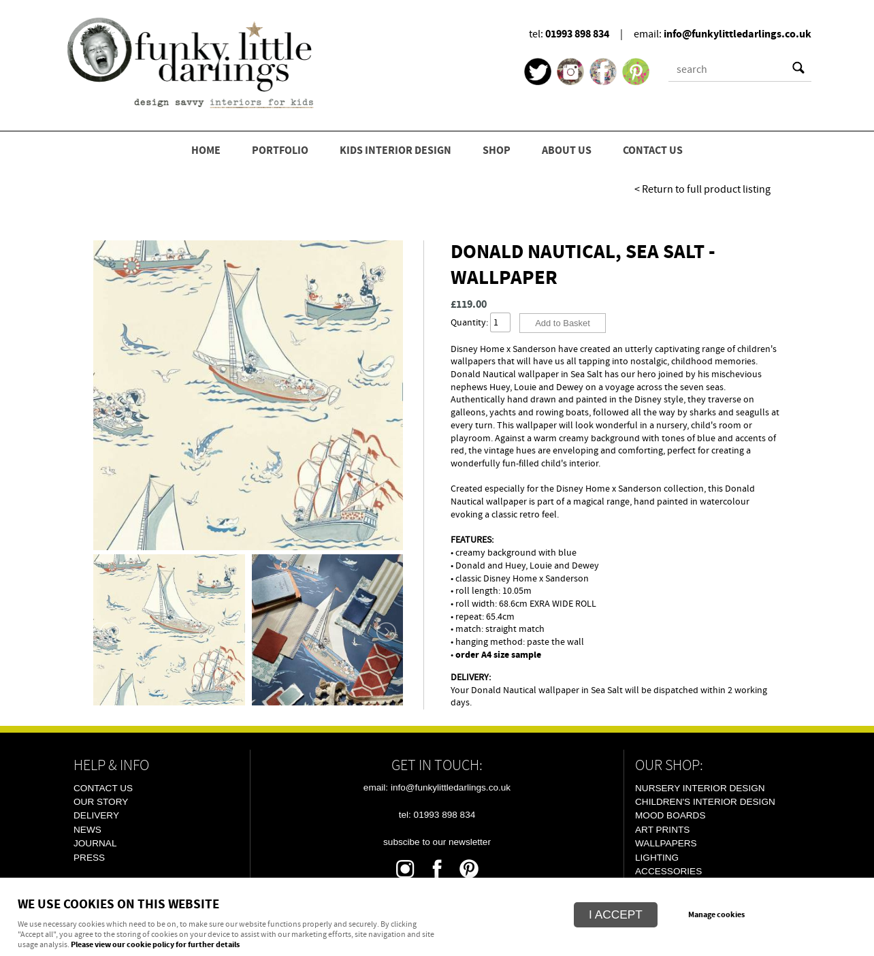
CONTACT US (653, 150)
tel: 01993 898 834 (437, 815)
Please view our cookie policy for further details (155, 945)
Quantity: (469, 322)
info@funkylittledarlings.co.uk (737, 34)
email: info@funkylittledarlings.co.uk (437, 787)
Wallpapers (666, 843)
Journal (95, 843)
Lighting (657, 858)
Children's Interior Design (705, 802)
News (87, 830)
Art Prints (662, 830)
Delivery (96, 815)
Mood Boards (670, 815)
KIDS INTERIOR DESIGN (395, 150)
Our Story (101, 802)
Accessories (668, 871)
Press (89, 858)
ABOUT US (567, 150)
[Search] (727, 69)
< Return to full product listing (702, 189)
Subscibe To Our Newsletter (437, 842)
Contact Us (103, 788)
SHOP (497, 150)
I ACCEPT (616, 914)
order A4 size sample (498, 655)
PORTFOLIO (280, 150)
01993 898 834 (577, 34)
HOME (206, 150)
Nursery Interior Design (700, 788)
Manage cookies (716, 915)
